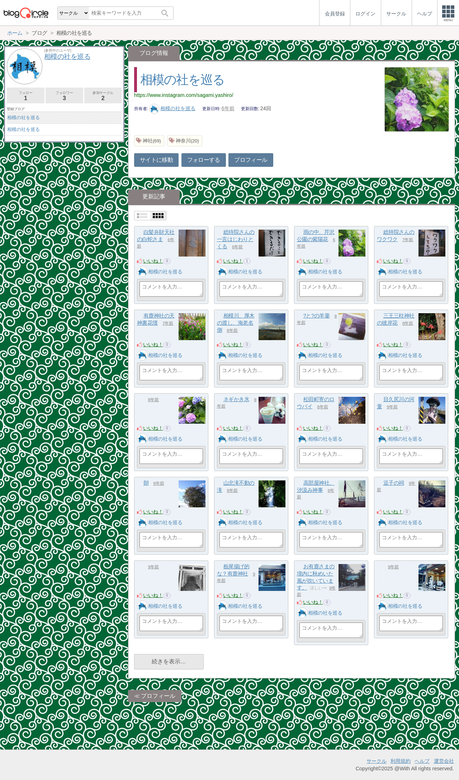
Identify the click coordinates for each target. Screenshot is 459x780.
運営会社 (444, 761)
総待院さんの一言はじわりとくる (236, 239)
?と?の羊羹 (316, 316)
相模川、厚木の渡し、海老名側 (236, 323)
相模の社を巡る (182, 79)
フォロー (25, 96)
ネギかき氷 (236, 399)
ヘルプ (422, 761)
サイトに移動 (156, 160)
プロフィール (250, 160)
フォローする (203, 160)
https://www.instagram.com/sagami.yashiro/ (183, 95)
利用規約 (401, 761)
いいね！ (153, 261)
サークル (376, 761)
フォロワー (64, 96)
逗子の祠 (393, 483)
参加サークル (103, 96)
